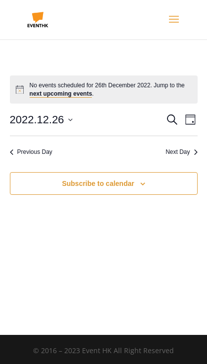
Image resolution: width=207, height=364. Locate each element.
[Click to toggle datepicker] (41, 119)
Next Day (181, 151)
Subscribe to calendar (98, 183)
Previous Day (31, 151)
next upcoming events (61, 93)
